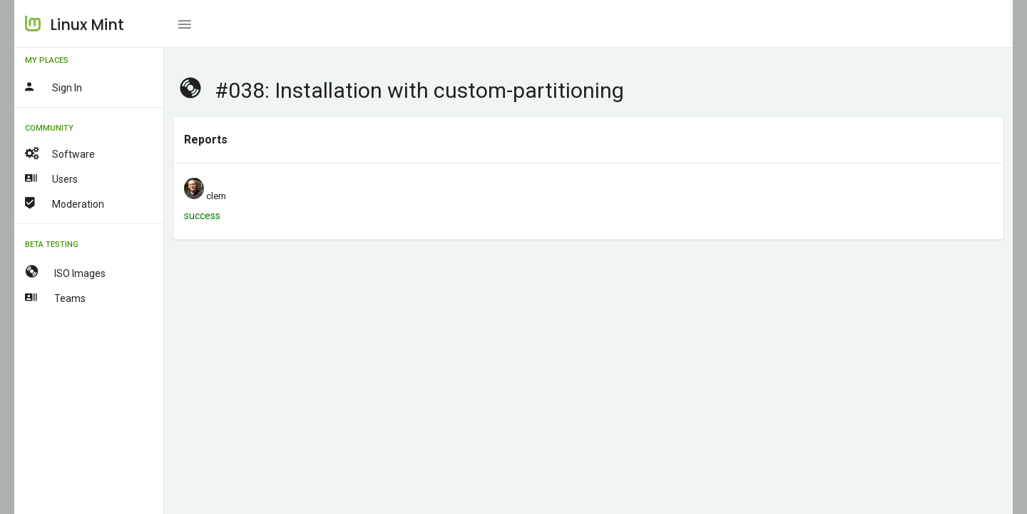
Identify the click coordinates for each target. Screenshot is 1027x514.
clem (216, 196)
